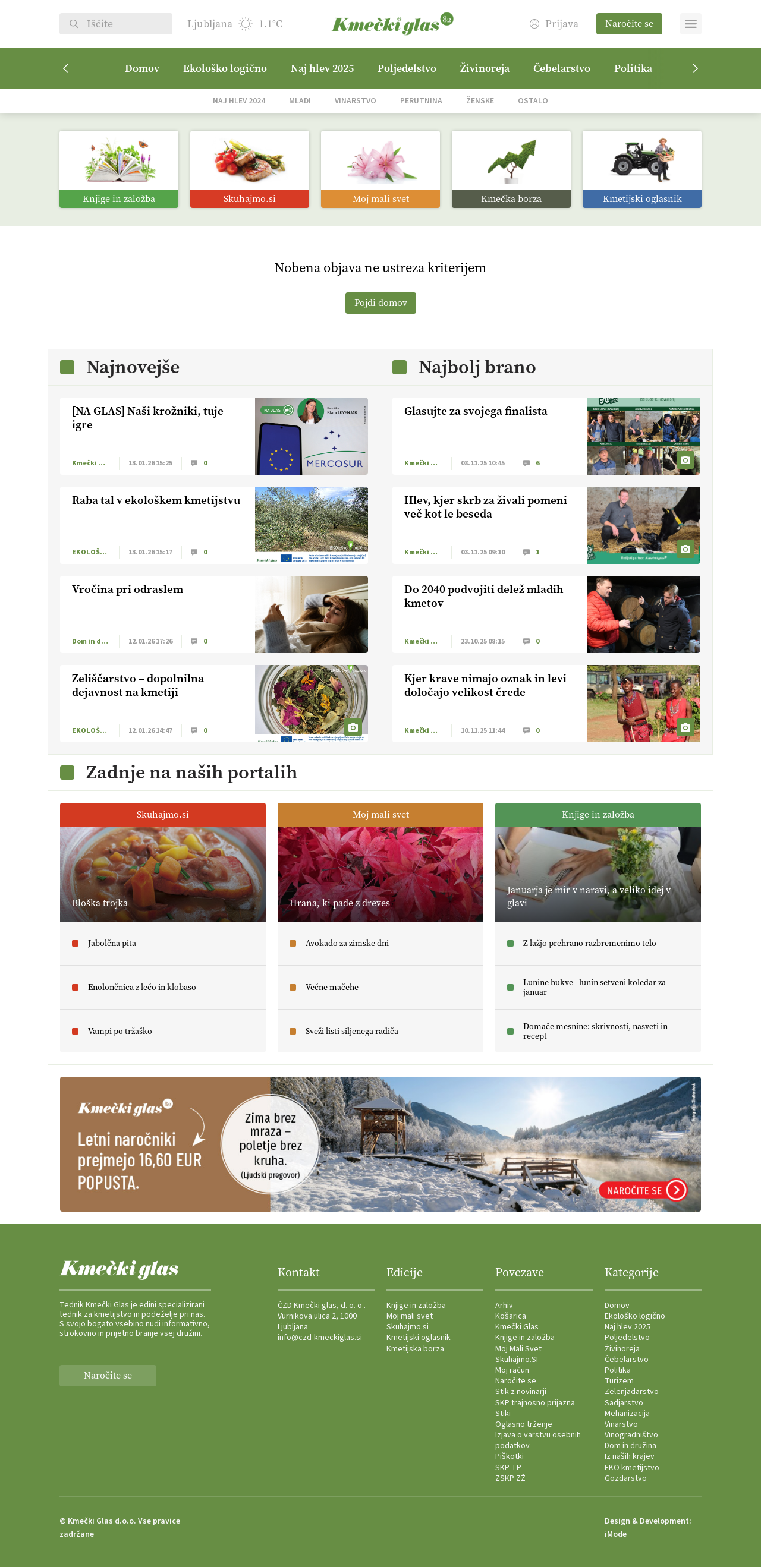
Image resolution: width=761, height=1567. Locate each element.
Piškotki (509, 1456)
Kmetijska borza (415, 1349)
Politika (633, 68)
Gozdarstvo (626, 1478)
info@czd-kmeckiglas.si (320, 1338)
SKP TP (508, 1468)
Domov (142, 68)
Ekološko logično (225, 68)
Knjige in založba (416, 1305)
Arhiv (504, 1305)
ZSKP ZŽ (510, 1478)
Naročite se (629, 23)
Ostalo (533, 100)
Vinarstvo (355, 100)
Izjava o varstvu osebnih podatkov (538, 1440)
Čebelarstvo (561, 68)
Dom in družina (630, 1446)
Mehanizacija (627, 1414)
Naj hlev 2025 (322, 68)
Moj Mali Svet (518, 1349)
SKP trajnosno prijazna (535, 1403)
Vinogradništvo (631, 1435)
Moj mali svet (409, 1316)
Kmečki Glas (517, 1327)
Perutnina (421, 100)
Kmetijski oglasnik (418, 1338)
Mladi (300, 100)
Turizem (619, 1381)
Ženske (480, 100)
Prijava (554, 24)
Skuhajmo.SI (516, 1360)
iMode (616, 1534)
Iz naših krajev (630, 1456)
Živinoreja (485, 68)
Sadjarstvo (624, 1403)
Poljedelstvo (407, 68)
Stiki (503, 1414)
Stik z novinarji (520, 1392)
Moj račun (512, 1370)
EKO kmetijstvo (632, 1468)
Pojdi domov (380, 303)
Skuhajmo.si (407, 1327)
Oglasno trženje (523, 1424)
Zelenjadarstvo (632, 1392)
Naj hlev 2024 (239, 100)
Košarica (510, 1316)
